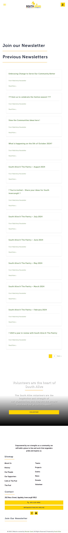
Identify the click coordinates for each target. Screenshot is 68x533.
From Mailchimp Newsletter (17, 80)
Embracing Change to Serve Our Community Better (32, 74)
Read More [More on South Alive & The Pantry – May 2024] (12, 275)
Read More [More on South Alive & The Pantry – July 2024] (12, 229)
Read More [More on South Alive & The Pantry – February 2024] (12, 322)
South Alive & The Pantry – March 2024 (26, 287)
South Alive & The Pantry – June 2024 (26, 240)
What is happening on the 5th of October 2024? (30, 144)
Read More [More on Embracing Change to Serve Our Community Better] (12, 86)
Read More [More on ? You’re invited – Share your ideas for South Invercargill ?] (12, 205)
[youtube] (36, 513)
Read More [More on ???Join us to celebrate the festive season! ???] (12, 109)
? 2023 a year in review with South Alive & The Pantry (33, 333)
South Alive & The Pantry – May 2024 (25, 263)
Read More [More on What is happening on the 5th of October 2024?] (12, 156)
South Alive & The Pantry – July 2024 (26, 217)
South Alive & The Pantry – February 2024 (28, 310)
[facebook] (32, 513)
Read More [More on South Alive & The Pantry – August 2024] (12, 179)
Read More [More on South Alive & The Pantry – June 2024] (12, 252)
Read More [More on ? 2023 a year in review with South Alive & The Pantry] (12, 345)
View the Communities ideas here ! (24, 120)
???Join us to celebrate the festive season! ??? (30, 97)
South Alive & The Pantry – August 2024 (27, 167)
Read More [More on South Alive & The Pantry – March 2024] (12, 299)
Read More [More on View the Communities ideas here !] (12, 132)
